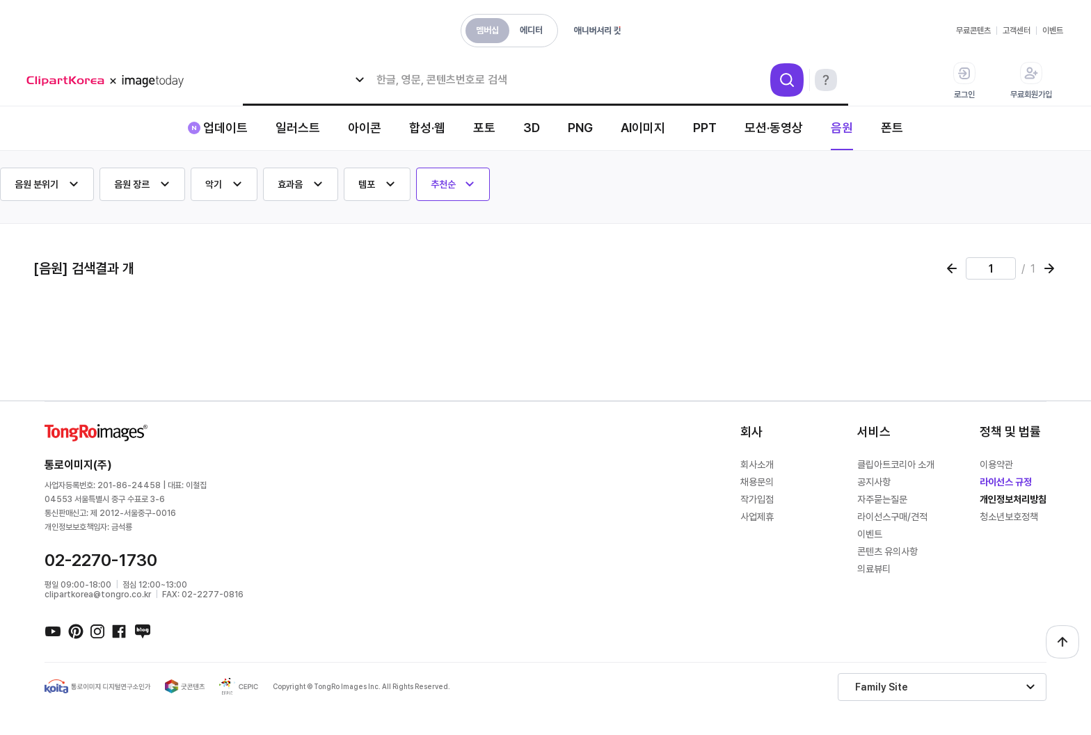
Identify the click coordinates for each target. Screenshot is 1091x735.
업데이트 (225, 127)
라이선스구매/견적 (892, 516)
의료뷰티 (874, 568)
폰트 (892, 127)
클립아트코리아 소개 (895, 464)
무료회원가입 (1031, 80)
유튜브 (53, 630)
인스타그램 (97, 630)
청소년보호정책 (1009, 516)
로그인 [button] (964, 80)
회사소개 (757, 464)
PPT (705, 127)
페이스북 (119, 630)
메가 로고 (109, 81)
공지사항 (874, 481)
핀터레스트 (75, 630)
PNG (580, 127)
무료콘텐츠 (973, 30)
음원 (842, 127)
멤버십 (487, 30)
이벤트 (1052, 30)
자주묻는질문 (882, 499)
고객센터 (1016, 30)
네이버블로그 (142, 630)
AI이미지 (643, 127)
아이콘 (364, 127)
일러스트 (298, 127)
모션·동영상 (773, 127)
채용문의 (757, 481)
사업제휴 (757, 516)
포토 (484, 127)
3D (531, 127)
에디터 (531, 30)
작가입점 (757, 499)
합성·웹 (427, 127)
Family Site (881, 687)
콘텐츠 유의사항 (887, 551)
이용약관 (996, 464)
